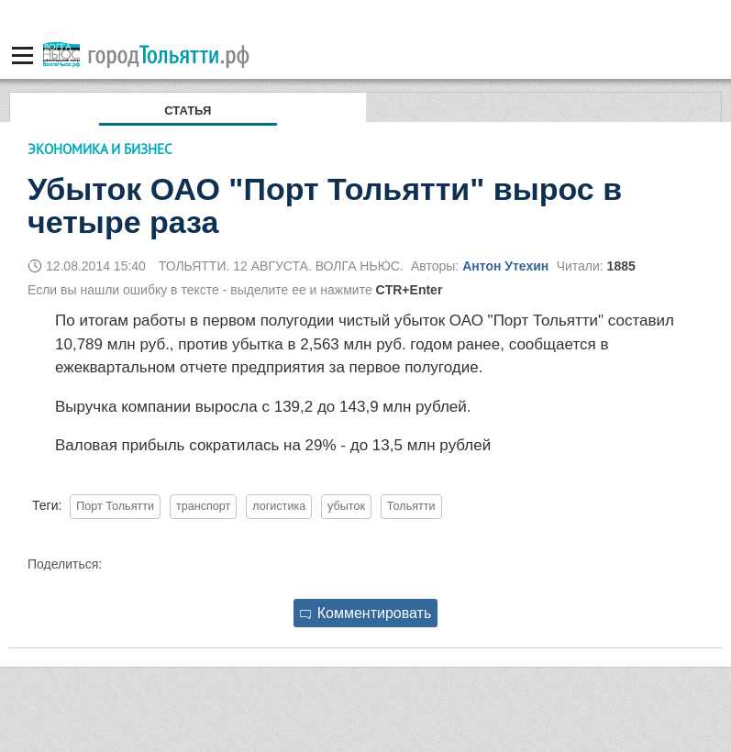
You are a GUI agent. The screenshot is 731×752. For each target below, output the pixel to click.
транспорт (203, 506)
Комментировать (366, 613)
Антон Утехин (505, 266)
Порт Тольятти (115, 506)
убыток (346, 506)
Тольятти (411, 506)
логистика (278, 506)
